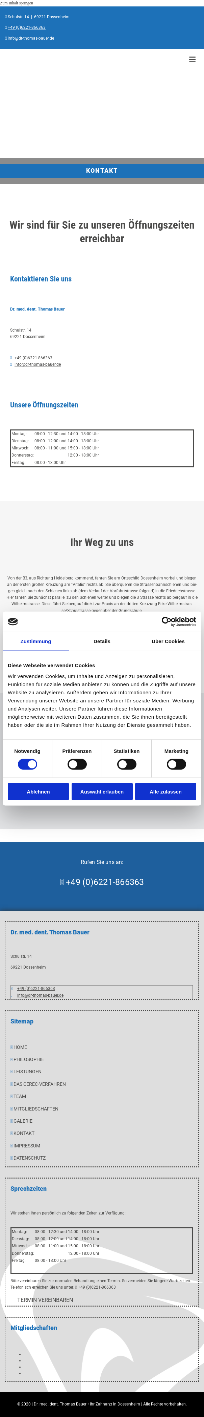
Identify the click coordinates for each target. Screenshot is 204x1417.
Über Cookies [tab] (168, 641)
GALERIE (23, 1121)
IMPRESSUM (27, 1145)
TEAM (20, 1096)
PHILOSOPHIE (29, 1059)
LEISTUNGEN (28, 1071)
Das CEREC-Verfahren (40, 1084)
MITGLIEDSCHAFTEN (36, 1109)
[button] (45, 1300)
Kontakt (24, 1133)
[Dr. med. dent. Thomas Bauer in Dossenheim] (94, 147)
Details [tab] (102, 641)
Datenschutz (30, 1158)
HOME (20, 1047)
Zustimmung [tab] (36, 641)
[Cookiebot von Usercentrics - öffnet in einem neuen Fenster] (166, 622)
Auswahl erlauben (102, 791)
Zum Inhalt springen (16, 3)
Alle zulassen (166, 791)
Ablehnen (38, 791)
